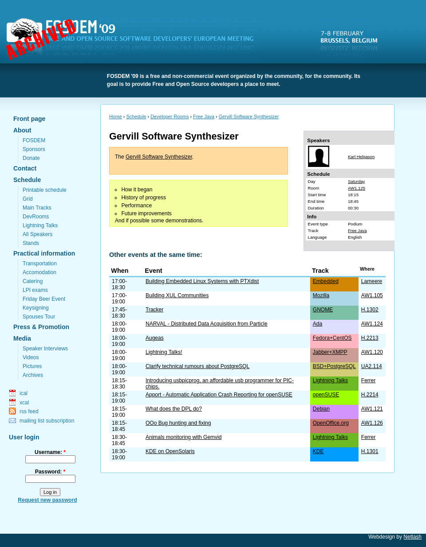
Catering (33, 281)
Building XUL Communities (177, 295)
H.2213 (370, 338)
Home (115, 116)
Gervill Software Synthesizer (249, 116)
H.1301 (370, 451)
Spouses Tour (39, 317)
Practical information (44, 253)
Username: (50, 452)
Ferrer (368, 380)
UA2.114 (371, 366)
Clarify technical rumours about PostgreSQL (197, 366)
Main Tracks (37, 208)
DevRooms (36, 216)
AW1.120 (372, 352)
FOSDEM (135, 40)
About (22, 130)
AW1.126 (372, 423)
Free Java (203, 116)
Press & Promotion (41, 326)
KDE (318, 451)
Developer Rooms (169, 116)
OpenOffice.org (331, 423)
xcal (24, 403)
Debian (321, 409)
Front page (29, 118)
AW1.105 (372, 295)
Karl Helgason (361, 156)
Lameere (371, 281)
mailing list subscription (47, 421)
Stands (31, 243)
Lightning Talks (40, 225)
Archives (33, 375)
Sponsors (34, 149)
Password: (50, 472)
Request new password (47, 500)
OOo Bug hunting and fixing (178, 423)
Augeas (155, 338)
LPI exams (35, 290)
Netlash (412, 537)
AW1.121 (372, 409)
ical (24, 393)
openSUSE (326, 395)
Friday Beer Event (44, 299)
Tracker (154, 309)
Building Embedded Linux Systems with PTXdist (202, 281)
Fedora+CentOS (332, 338)
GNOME (323, 309)
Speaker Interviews (45, 348)
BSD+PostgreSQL (334, 366)
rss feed (29, 411)
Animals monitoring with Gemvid (183, 437)
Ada (317, 324)
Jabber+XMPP (330, 352)
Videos (31, 357)
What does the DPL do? (174, 409)
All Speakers (37, 234)
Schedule (27, 179)
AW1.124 (372, 324)
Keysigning (36, 308)
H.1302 (370, 309)
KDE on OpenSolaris (170, 451)
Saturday (356, 181)
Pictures (32, 366)
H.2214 (370, 395)
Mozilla (321, 295)
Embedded (326, 281)
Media (22, 338)
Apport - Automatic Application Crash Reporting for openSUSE (219, 395)
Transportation (40, 263)
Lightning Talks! (164, 352)
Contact (24, 168)
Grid (28, 199)
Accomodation (39, 272)
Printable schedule (45, 190)
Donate (31, 158)
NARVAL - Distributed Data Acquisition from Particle (207, 324)
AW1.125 (356, 188)
